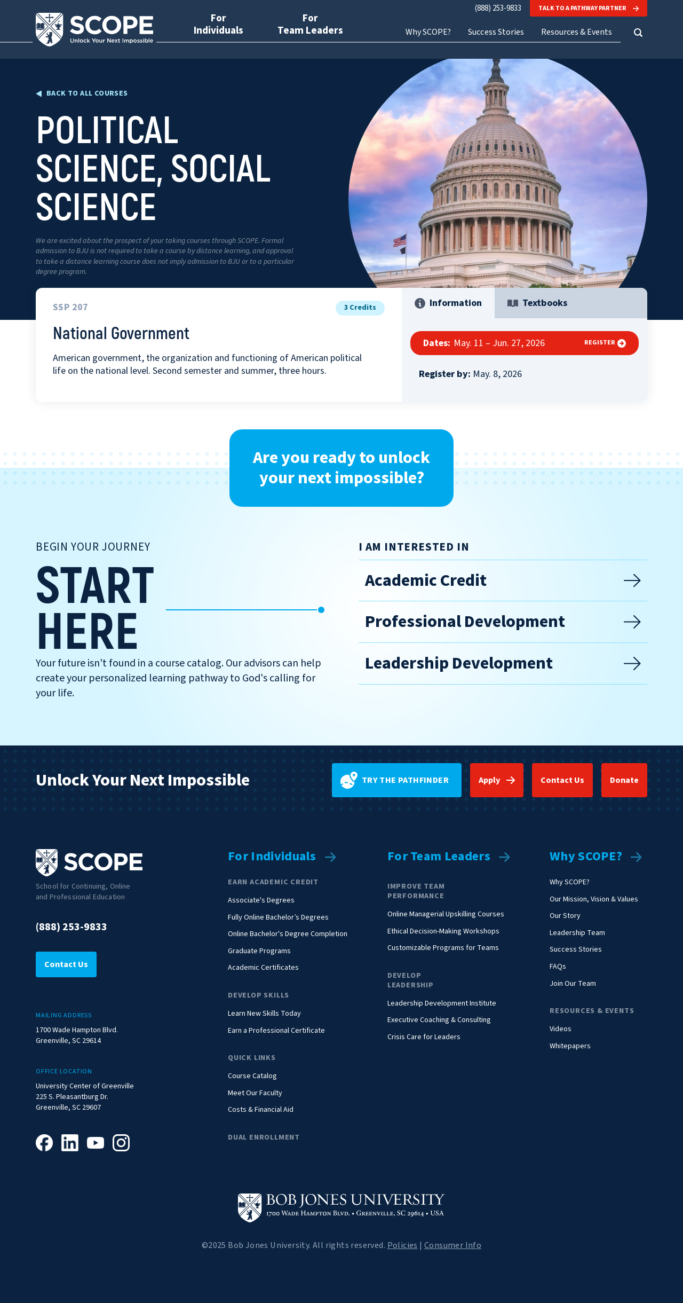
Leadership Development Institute (441, 1004)
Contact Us (562, 780)
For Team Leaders (438, 857)
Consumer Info (452, 1245)
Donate (624, 780)
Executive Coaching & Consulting (439, 1020)
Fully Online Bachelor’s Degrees (278, 918)
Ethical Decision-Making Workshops (443, 932)
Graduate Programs (259, 951)
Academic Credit (503, 580)
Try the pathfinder (394, 780)
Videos (560, 1029)
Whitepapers (570, 1046)
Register (605, 343)
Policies (402, 1245)
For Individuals (272, 857)
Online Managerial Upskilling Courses (445, 914)
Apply (489, 780)
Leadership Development (503, 663)
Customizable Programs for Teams (443, 948)
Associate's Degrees (261, 901)
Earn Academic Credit (273, 882)
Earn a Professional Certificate (276, 1031)
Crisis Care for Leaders (423, 1037)
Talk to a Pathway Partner (588, 8)
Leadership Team (577, 933)
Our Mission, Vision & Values (594, 899)
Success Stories (495, 32)
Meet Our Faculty (255, 1093)
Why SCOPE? (586, 857)
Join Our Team (573, 984)
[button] (638, 32)
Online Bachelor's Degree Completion (287, 934)
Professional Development (503, 621)
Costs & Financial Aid (260, 1110)
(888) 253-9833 (498, 8)
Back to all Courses (87, 94)
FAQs (558, 967)
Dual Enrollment (264, 1137)
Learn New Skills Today (264, 1014)
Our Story (565, 916)
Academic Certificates (263, 968)
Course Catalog (252, 1076)
